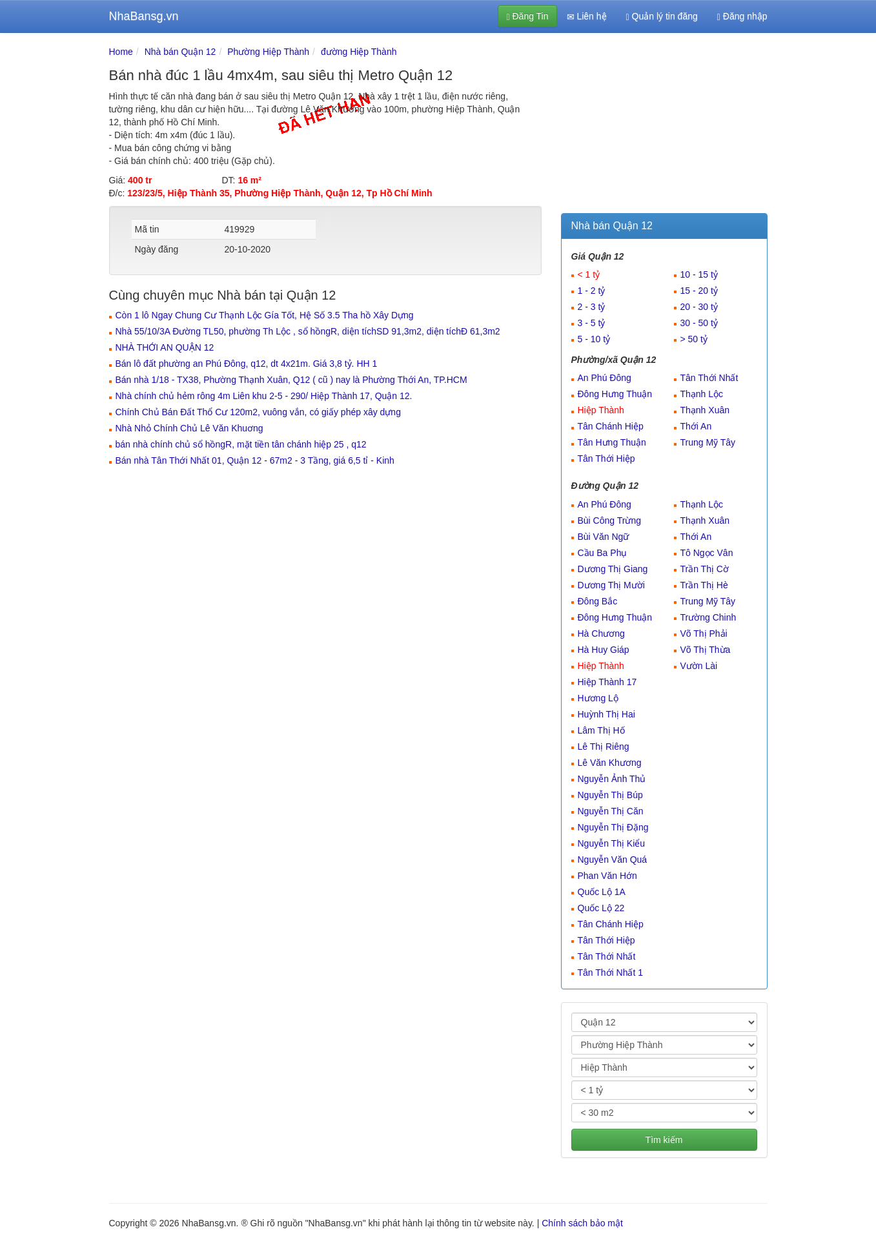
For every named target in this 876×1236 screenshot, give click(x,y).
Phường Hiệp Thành (268, 51)
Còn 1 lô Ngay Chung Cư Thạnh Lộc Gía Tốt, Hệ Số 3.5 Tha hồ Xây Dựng (265, 315)
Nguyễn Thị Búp (610, 795)
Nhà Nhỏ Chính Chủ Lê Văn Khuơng (189, 428)
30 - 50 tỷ (699, 323)
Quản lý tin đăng (662, 16)
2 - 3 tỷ (592, 307)
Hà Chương (601, 633)
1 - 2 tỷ (592, 290)
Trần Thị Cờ (704, 569)
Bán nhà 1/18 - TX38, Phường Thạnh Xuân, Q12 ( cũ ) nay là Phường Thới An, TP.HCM (291, 380)
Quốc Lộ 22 (601, 908)
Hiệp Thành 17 (607, 682)
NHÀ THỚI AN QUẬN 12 (165, 347)
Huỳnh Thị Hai (606, 714)
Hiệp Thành (601, 410)
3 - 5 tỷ (592, 323)
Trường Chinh (708, 617)
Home (121, 51)
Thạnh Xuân (705, 410)
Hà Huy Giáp (603, 649)
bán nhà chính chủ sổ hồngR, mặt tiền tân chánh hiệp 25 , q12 (241, 444)
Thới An (696, 426)
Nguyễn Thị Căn (611, 811)
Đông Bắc (598, 601)
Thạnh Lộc (702, 394)
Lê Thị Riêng (603, 746)
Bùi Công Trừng (610, 520)
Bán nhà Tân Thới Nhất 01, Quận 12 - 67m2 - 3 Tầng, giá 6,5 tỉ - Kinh (255, 460)
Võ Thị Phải (704, 633)
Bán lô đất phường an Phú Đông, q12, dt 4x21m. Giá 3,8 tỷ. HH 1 (247, 363)
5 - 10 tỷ (594, 339)
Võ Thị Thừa (705, 649)
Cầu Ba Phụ (602, 553)
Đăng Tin (527, 16)
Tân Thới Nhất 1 (611, 972)
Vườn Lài (699, 666)
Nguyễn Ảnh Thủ (612, 779)
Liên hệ (587, 16)
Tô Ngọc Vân (706, 553)
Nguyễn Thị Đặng (613, 827)
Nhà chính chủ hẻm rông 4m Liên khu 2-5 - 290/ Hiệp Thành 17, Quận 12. (264, 396)
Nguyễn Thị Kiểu (612, 843)
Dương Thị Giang (613, 569)
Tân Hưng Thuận (612, 442)
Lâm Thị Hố (601, 730)
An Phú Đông (604, 378)
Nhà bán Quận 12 (180, 51)
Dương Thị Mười (611, 585)
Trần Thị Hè (704, 585)
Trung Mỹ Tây (708, 442)
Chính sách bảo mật (582, 1223)
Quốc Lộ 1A (602, 892)
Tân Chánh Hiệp (611, 426)
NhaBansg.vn (144, 16)
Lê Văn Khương (610, 762)
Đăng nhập (742, 16)
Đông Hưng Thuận (615, 394)
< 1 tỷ (589, 274)
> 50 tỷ (694, 339)
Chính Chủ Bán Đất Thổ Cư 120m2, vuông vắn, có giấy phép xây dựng (258, 412)
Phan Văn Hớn (607, 875)
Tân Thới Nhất (709, 378)
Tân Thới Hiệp (606, 458)
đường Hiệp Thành (359, 51)
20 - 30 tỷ (699, 307)
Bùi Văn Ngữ (603, 536)
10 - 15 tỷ (699, 274)
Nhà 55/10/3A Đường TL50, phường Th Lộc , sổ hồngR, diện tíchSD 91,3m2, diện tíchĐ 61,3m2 (308, 331)
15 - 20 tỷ (699, 290)
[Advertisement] (664, 126)
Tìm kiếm (664, 1140)
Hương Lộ (598, 698)
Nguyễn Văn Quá (612, 859)
